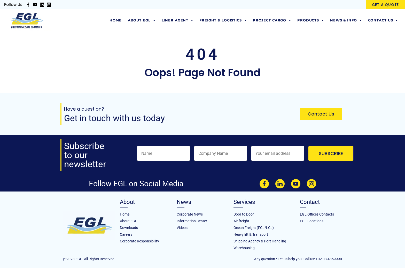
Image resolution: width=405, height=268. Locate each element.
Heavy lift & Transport (250, 234)
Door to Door (243, 214)
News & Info (346, 20)
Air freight (241, 221)
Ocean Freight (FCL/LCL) (253, 228)
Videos (182, 228)
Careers (126, 234)
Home (116, 20)
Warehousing (244, 248)
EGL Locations (311, 221)
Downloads (129, 228)
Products (310, 20)
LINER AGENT (177, 20)
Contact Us (383, 20)
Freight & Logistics (223, 20)
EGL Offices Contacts (317, 214)
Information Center (192, 221)
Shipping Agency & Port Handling (259, 241)
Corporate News (190, 214)
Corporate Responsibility (139, 241)
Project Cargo (272, 20)
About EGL (141, 20)
